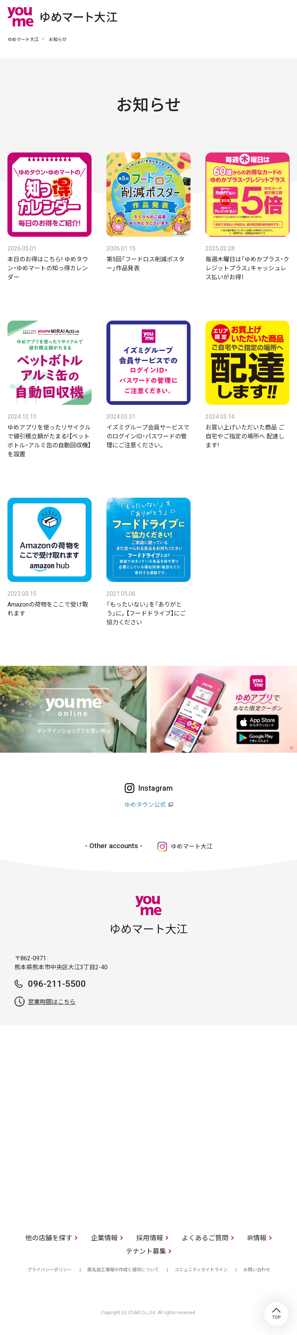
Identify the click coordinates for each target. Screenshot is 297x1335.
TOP (276, 1314)
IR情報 (256, 1238)
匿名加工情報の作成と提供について (123, 1269)
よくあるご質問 (205, 1238)
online (261, 16)
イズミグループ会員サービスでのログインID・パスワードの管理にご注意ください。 (147, 436)
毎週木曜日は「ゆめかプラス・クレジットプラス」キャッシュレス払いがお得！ (247, 268)
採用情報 (149, 1238)
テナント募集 (146, 1251)
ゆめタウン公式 (145, 804)
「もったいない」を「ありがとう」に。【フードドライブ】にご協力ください (146, 613)
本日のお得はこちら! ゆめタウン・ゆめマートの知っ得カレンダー (47, 268)
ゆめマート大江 (23, 39)
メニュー (284, 16)
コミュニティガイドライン (201, 1269)
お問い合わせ (256, 1269)
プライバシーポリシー (49, 1269)
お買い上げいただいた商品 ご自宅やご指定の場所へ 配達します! (244, 436)
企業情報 (104, 1238)
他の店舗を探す (48, 1238)
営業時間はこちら (52, 1001)
